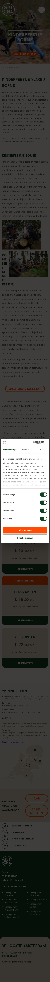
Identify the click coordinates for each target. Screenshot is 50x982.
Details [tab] (25, 450)
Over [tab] (41, 450)
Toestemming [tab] (9, 450)
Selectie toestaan (25, 538)
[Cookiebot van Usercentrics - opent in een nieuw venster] (36, 442)
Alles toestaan (25, 530)
